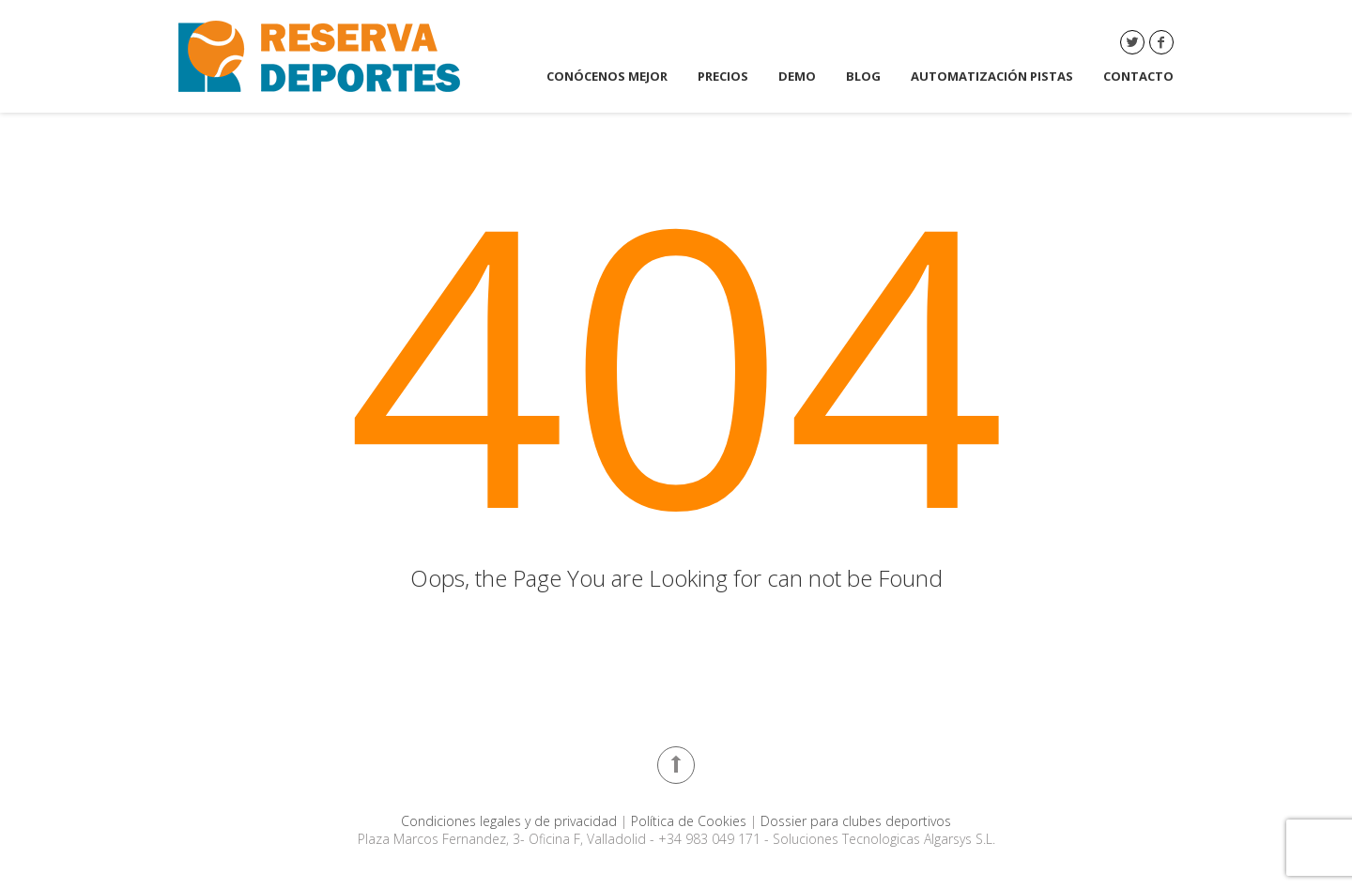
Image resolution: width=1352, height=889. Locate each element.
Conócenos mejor (607, 76)
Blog (863, 76)
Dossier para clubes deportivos (855, 821)
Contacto (1138, 76)
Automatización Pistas (992, 76)
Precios (723, 76)
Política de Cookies (690, 821)
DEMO (797, 76)
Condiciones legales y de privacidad (511, 821)
